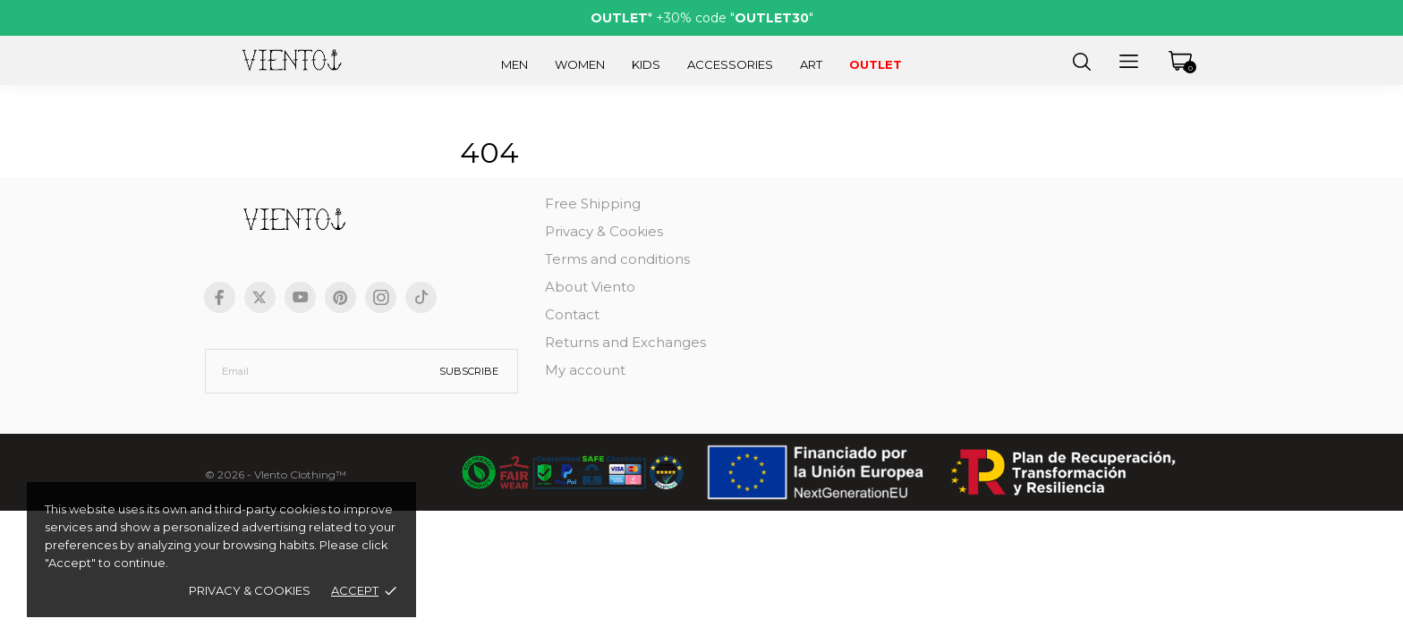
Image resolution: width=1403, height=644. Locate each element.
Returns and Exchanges (625, 342)
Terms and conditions (617, 258)
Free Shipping (593, 203)
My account (585, 369)
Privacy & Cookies (249, 590)
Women (580, 64)
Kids (646, 64)
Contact (572, 314)
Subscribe (468, 371)
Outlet (875, 64)
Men (514, 64)
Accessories (730, 64)
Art (811, 64)
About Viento (590, 286)
